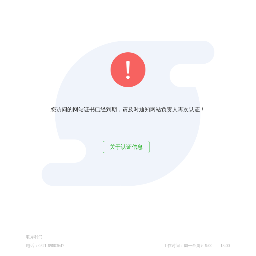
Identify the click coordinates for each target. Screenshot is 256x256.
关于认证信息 (126, 147)
